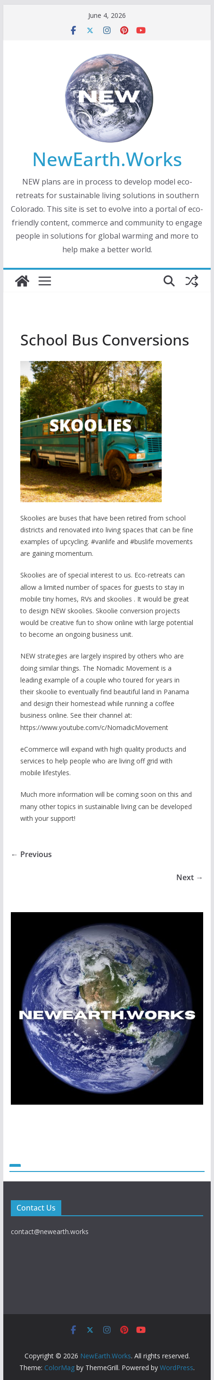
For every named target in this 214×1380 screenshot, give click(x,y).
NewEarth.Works (107, 159)
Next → (189, 877)
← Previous (31, 854)
